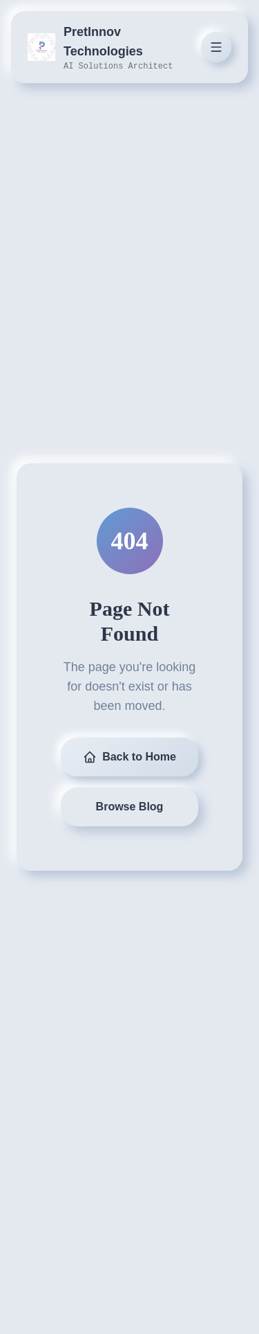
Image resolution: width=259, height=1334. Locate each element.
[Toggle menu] (216, 47)
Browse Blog (130, 806)
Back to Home (129, 757)
